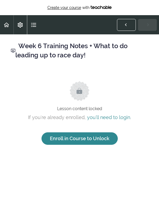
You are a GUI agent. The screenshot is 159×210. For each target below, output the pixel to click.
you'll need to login (108, 117)
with (79, 7)
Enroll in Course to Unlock (79, 138)
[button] (6, 24)
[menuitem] (20, 24)
